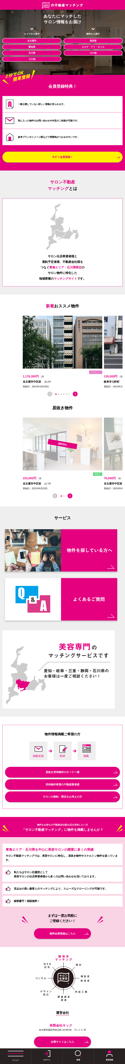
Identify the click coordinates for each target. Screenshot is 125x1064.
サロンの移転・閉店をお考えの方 (62, 796)
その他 (31, 59)
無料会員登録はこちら (62, 933)
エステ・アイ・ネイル (93, 47)
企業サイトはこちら (62, 1041)
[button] (56, 394)
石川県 (31, 53)
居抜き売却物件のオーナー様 (62, 772)
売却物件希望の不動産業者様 (62, 784)
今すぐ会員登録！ (62, 157)
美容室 (93, 40)
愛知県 (31, 47)
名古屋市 (31, 40)
